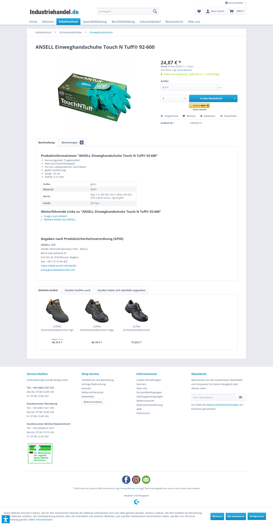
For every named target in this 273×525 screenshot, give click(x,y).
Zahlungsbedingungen (149, 396)
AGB (138, 409)
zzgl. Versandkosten (182, 69)
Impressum (143, 413)
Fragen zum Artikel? (54, 216)
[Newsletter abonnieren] (240, 397)
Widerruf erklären (93, 401)
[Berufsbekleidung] (123, 21)
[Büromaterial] (174, 21)
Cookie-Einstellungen (148, 380)
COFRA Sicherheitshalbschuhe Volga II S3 (97, 328)
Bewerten (208, 116)
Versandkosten (128, 488)
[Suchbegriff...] (128, 11)
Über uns (141, 388)
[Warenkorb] (237, 11)
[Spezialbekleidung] (94, 21)
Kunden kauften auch (78, 290)
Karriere (141, 384)
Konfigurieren (257, 516)
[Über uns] (193, 21)
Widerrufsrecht (145, 400)
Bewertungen (73, 142)
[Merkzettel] (199, 11)
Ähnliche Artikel (48, 290)
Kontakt (86, 388)
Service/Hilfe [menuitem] (234, 3)
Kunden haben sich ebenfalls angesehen (122, 290)
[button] (204, 107)
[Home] (33, 21)
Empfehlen (228, 116)
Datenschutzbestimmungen (222, 404)
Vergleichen (169, 116)
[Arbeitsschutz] (68, 21)
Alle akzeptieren (235, 516)
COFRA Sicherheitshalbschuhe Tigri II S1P (57, 328)
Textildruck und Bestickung (98, 380)
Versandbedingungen (149, 392)
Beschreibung (46, 142)
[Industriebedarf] (150, 21)
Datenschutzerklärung (149, 405)
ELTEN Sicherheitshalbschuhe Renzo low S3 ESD (136, 328)
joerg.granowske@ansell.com (58, 269)
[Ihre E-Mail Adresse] (213, 397)
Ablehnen (217, 516)
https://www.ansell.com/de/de (58, 265)
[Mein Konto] (215, 11)
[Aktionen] (48, 21)
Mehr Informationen (41, 519)
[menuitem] (128, 11)
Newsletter (88, 396)
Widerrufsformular (93, 392)
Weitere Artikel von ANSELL (58, 219)
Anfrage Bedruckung (94, 384)
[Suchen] (155, 11)
